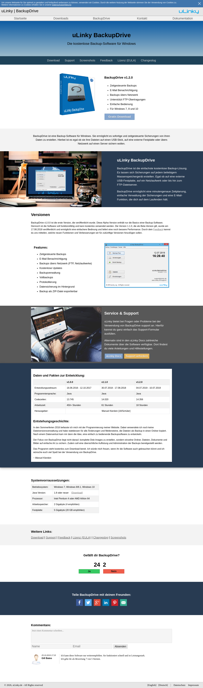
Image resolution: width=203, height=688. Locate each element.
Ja (89, 571)
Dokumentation (183, 18)
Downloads (60, 18)
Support (70, 60)
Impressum (193, 685)
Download (53, 60)
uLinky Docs (113, 356)
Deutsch (163, 685)
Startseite (20, 18)
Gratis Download (119, 116)
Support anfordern (137, 356)
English (151, 685)
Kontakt (142, 18)
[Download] (77, 493)
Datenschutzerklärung (61, 5)
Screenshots (87, 60)
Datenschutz (179, 685)
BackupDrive (101, 18)
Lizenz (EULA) (127, 60)
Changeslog (148, 60)
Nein (113, 571)
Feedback (106, 60)
